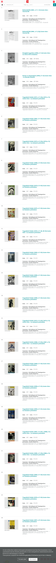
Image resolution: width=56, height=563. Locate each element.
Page (25, 4)
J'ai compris (33, 559)
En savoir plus (22, 559)
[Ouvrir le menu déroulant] (2, 2)
